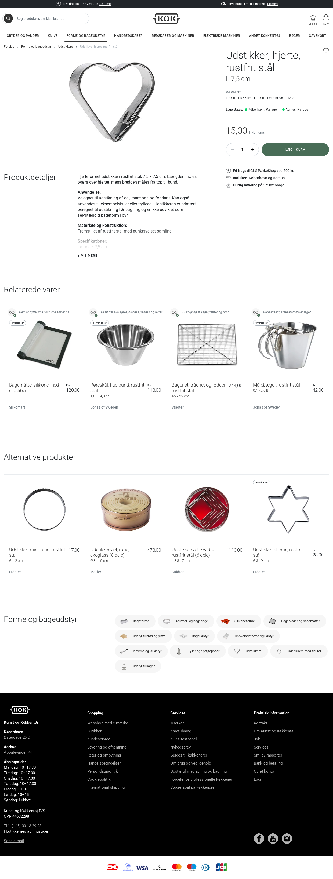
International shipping (106, 787)
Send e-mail (14, 841)
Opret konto (264, 771)
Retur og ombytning (104, 755)
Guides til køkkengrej (188, 755)
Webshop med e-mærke (107, 723)
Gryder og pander (23, 36)
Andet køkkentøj (264, 36)
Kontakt (260, 723)
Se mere (105, 4)
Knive (53, 36)
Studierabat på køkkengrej (192, 787)
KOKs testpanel (183, 739)
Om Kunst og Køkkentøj (274, 731)
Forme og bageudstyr (86, 36)
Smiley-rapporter (268, 755)
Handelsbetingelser (104, 763)
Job (257, 739)
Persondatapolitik (102, 771)
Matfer (95, 572)
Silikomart (17, 407)
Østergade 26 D (17, 737)
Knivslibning (180, 731)
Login (258, 779)
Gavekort (317, 36)
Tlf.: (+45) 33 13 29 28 (22, 826)
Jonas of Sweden (104, 407)
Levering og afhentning (106, 747)
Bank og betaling (268, 763)
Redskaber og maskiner (173, 36)
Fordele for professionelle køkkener (201, 779)
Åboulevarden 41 (18, 752)
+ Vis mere (87, 255)
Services (261, 747)
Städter (178, 407)
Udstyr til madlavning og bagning (198, 771)
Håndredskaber (128, 36)
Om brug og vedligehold (190, 763)
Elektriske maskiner (221, 36)
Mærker (177, 723)
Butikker (94, 731)
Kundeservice (98, 739)
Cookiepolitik (99, 779)
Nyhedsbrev (180, 747)
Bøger (294, 36)
